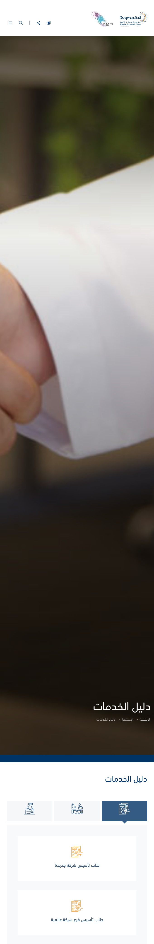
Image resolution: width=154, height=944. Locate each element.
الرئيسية (145, 719)
